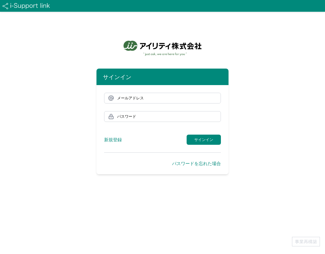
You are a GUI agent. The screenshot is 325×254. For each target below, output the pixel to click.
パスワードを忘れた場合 (196, 163)
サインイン (203, 139)
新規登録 (113, 140)
